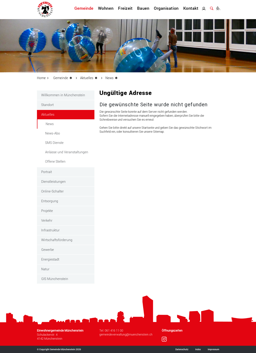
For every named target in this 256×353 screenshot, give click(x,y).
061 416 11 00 (114, 330)
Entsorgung (49, 201)
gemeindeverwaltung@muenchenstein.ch (125, 334)
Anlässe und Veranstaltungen (66, 152)
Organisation (166, 8)
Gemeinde (83, 8)
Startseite (148, 128)
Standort (47, 105)
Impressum (213, 349)
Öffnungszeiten (172, 330)
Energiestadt (50, 259)
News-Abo (52, 133)
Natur (45, 269)
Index (198, 349)
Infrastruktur (50, 230)
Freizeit (125, 8)
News (59, 123)
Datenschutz (181, 349)
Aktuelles (47, 114)
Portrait (46, 172)
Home (41, 78)
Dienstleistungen (53, 181)
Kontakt (191, 8)
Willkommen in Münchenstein (63, 95)
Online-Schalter (52, 191)
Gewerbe (47, 249)
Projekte (47, 210)
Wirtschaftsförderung (56, 240)
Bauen (143, 8)
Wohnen (105, 8)
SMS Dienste (54, 142)
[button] (63, 78)
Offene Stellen (55, 161)
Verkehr (46, 220)
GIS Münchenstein (54, 279)
